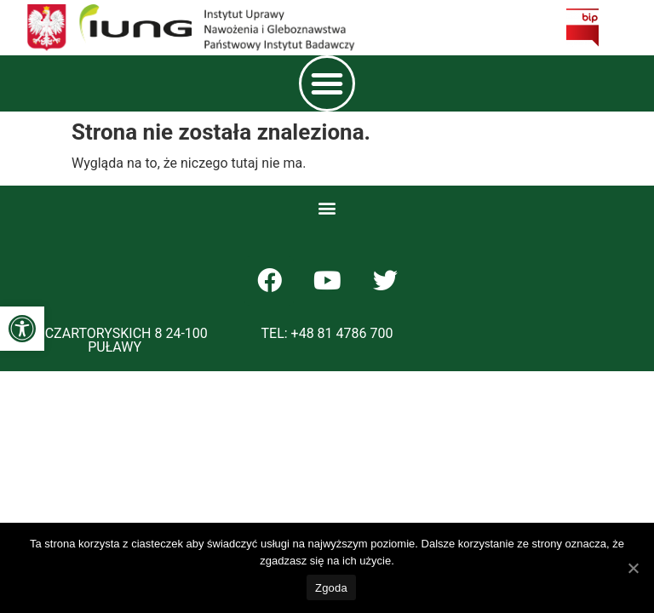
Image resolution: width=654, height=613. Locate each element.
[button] (22, 328)
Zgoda (331, 587)
